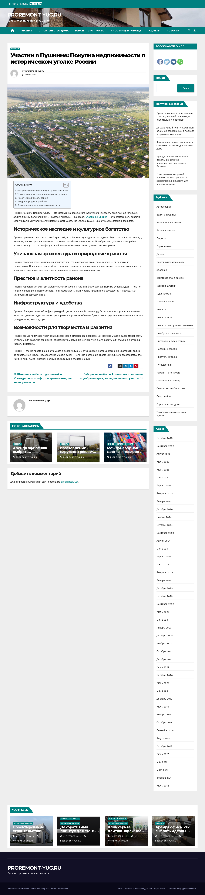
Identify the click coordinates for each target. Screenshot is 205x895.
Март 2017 (162, 769)
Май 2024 (162, 548)
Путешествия (164, 364)
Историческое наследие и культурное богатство (42, 190)
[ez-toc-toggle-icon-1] (64, 186)
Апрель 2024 (164, 556)
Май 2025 (162, 477)
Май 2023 (162, 619)
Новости (173, 30)
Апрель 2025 (164, 485)
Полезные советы (167, 349)
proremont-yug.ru (34, 71)
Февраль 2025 (165, 493)
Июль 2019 (163, 706)
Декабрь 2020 (165, 675)
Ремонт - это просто (70, 819)
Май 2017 (162, 762)
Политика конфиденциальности (182, 889)
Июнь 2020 (163, 683)
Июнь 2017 (163, 754)
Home (119, 889)
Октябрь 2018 (164, 722)
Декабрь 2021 (164, 659)
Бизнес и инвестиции (169, 222)
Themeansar (62, 889)
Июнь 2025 (163, 469)
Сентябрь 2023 (165, 604)
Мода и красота (166, 301)
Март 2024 (163, 564)
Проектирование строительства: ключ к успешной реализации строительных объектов (175, 116)
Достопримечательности (170, 262)
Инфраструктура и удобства (32, 201)
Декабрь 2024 (165, 509)
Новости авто (164, 317)
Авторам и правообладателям (138, 889)
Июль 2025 (163, 461)
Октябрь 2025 (165, 438)
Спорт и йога (164, 396)
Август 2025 (164, 453)
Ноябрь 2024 (164, 517)
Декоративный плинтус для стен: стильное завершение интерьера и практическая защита (175, 131)
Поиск (160, 77)
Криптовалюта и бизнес (170, 277)
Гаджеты (154, 30)
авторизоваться (69, 481)
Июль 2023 (163, 611)
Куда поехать (164, 293)
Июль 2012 (163, 785)
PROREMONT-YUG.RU (34, 15)
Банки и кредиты (166, 214)
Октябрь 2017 (164, 746)
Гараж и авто (164, 246)
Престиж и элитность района (32, 198)
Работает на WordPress (18, 889)
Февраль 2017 (164, 777)
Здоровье (162, 270)
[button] (189, 30)
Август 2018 (163, 738)
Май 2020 (162, 690)
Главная (26, 30)
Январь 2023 (164, 627)
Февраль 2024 (165, 572)
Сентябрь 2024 (165, 532)
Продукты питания (167, 356)
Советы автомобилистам (171, 388)
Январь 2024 (164, 580)
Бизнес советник (115, 444)
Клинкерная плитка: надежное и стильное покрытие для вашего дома (175, 145)
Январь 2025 (164, 501)
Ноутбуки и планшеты (169, 333)
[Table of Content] (66, 185)
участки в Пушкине (96, 217)
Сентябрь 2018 (165, 730)
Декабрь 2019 (164, 698)
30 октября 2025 (25, 836)
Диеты (160, 254)
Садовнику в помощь (126, 30)
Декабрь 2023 (165, 588)
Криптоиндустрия (166, 285)
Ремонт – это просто (89, 30)
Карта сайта (159, 889)
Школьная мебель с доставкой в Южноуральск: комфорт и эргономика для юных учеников (42, 378)
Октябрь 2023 (165, 596)
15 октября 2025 (72, 836)
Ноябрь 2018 (164, 714)
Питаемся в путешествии (171, 341)
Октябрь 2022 (165, 651)
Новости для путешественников (175, 325)
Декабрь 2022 (165, 635)
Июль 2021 (163, 667)
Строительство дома (53, 30)
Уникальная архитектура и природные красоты (42, 194)
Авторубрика (164, 206)
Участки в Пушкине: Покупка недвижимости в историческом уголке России (77, 58)
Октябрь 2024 (165, 525)
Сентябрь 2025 (165, 446)
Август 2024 (164, 540)
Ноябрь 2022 (164, 643)
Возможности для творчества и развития (39, 205)
